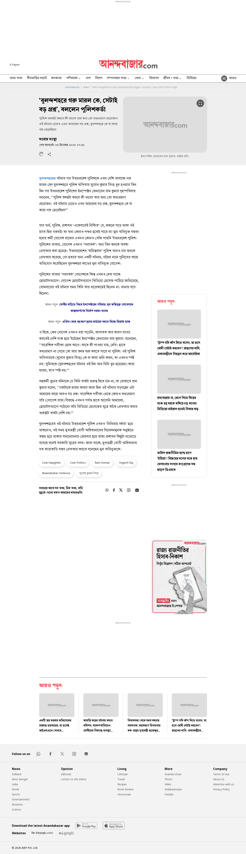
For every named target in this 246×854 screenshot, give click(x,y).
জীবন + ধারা (172, 79)
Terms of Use (221, 774)
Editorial (66, 774)
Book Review (125, 789)
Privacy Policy (221, 789)
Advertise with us (223, 784)
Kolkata (16, 774)
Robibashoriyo (173, 789)
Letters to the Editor (73, 779)
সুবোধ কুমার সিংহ (88, 473)
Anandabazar (72, 87)
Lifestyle (122, 774)
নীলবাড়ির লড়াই (37, 78)
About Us (218, 779)
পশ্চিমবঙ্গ (73, 79)
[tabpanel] (179, 577)
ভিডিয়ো (192, 78)
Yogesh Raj (126, 462)
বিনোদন (154, 78)
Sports (16, 794)
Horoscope (124, 794)
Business (17, 804)
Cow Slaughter (51, 462)
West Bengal (19, 779)
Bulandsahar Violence (56, 473)
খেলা (140, 79)
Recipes (122, 784)
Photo (168, 779)
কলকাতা (56, 78)
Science (16, 809)
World (15, 789)
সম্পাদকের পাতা (118, 79)
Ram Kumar (102, 462)
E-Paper (15, 64)
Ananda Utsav (173, 774)
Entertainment (21, 799)
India (86, 87)
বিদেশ (98, 78)
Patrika (169, 794)
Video (168, 784)
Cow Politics (78, 462)
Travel (121, 779)
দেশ (88, 78)
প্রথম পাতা (16, 78)
